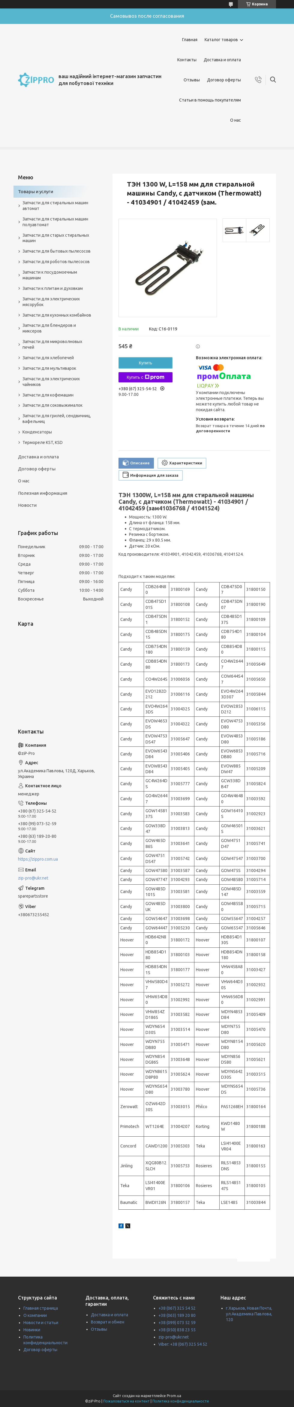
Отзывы (192, 79)
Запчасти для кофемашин (48, 395)
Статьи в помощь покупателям (210, 100)
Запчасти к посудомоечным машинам (49, 275)
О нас (235, 120)
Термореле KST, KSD (42, 442)
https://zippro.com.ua (38, 859)
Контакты (186, 59)
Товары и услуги (35, 191)
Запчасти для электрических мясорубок (51, 301)
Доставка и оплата (222, 59)
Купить (145, 362)
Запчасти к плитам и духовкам (52, 288)
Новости (27, 505)
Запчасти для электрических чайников (51, 381)
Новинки (31, 1329)
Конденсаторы (37, 432)
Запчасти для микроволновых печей (52, 344)
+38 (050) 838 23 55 (177, 1329)
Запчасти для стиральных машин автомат (55, 205)
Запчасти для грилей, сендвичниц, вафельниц (56, 418)
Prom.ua (174, 1396)
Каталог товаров (221, 39)
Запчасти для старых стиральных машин (55, 238)
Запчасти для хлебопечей (48, 357)
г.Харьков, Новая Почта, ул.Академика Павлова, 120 (249, 1314)
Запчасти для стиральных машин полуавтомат (55, 222)
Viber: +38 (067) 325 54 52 (182, 1344)
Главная (189, 39)
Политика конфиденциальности (180, 1401)
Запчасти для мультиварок (49, 368)
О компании (35, 1315)
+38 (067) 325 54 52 (177, 1308)
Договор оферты (224, 79)
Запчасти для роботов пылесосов (56, 261)
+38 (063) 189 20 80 (177, 1315)
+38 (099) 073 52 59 (177, 1322)
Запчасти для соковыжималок (52, 405)
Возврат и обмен (107, 1322)
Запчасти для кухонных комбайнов (56, 315)
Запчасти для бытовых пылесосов (56, 251)
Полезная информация (42, 493)
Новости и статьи (40, 1322)
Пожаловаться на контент (126, 1401)
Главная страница (40, 1308)
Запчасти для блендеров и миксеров (49, 328)
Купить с (145, 377)
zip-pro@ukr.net (33, 878)
